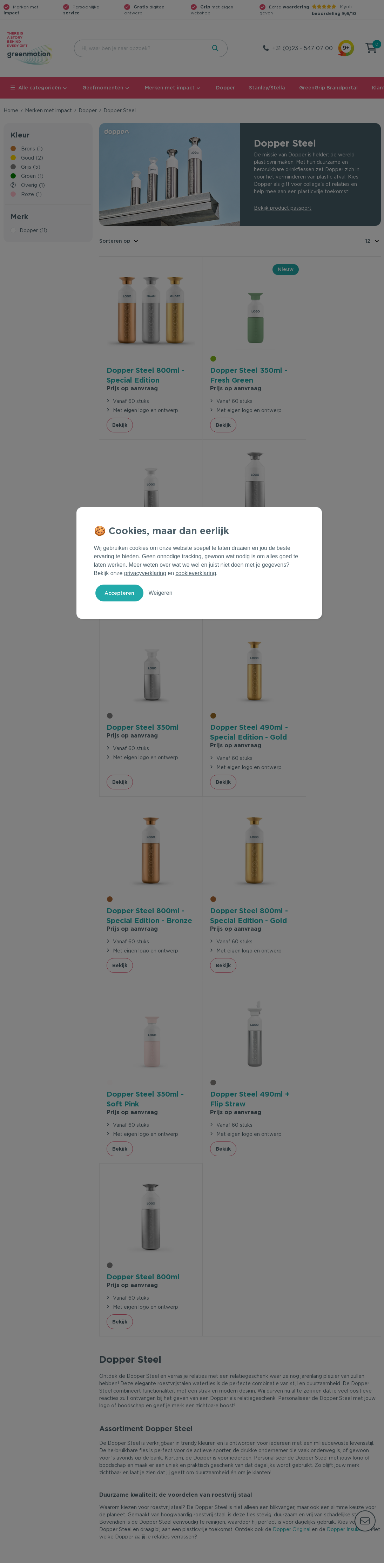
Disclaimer (368, 1556)
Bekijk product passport (282, 208)
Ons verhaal (305, 1433)
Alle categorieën (36, 87)
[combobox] (139, 48)
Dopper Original (291, 1152)
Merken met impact (170, 87)
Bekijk (119, 415)
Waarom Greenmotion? (319, 1444)
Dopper (225, 87)
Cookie (335, 1556)
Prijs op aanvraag (132, 378)
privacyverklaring (145, 573)
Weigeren (160, 593)
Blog (297, 1467)
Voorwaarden (268, 1556)
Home (11, 110)
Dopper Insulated (347, 1152)
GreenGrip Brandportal (328, 87)
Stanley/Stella (267, 87)
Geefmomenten (102, 87)
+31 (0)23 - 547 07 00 (302, 48)
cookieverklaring (196, 573)
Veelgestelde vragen (124, 1444)
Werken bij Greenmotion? (322, 1455)
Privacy (305, 1556)
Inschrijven (311, 1356)
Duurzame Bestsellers (221, 1455)
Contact (109, 1433)
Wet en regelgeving (123, 1455)
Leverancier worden (219, 1467)
